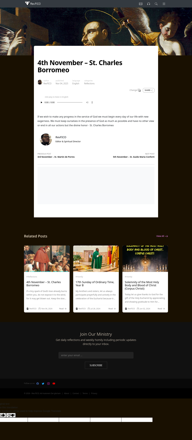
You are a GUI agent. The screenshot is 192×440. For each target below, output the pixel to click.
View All (162, 236)
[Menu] (164, 4)
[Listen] (140, 4)
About (66, 393)
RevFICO (47, 83)
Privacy (94, 393)
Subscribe (96, 365)
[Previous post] (67, 155)
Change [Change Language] (135, 90)
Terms (85, 393)
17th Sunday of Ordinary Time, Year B (95, 283)
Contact (76, 393)
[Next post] (125, 155)
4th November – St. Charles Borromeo (43, 283)
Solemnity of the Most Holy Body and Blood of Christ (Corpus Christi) (142, 285)
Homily (80, 277)
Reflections (89, 83)
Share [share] (149, 90)
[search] (156, 4)
